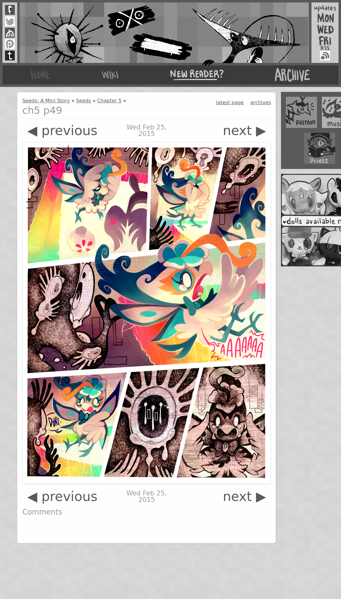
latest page (230, 102)
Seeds (83, 101)
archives (260, 102)
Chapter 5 (109, 101)
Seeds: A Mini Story (46, 101)
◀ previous (62, 130)
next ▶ (244, 130)
